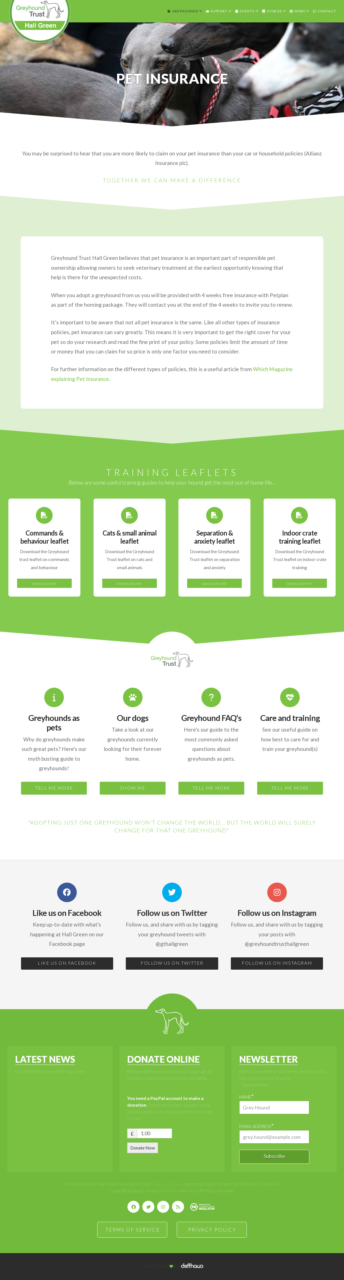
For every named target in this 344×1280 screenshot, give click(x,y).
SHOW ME (132, 787)
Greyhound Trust (166, 1183)
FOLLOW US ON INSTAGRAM (277, 962)
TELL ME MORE (54, 787)
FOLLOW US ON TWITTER (172, 962)
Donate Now (142, 1147)
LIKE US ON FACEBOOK (67, 962)
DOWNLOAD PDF (44, 583)
